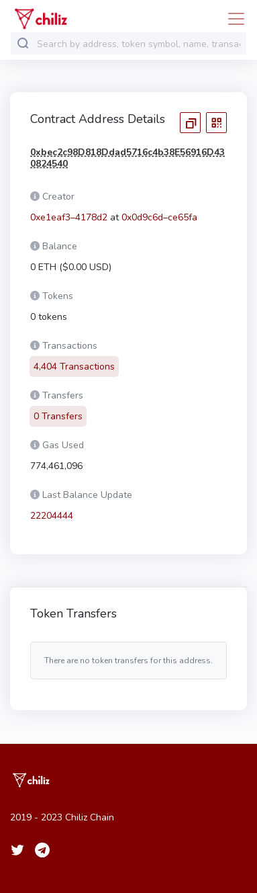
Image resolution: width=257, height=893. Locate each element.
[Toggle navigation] (232, 19)
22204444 (51, 507)
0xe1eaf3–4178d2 (68, 217)
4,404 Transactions (74, 358)
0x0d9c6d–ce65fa (159, 217)
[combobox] (138, 44)
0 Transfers (58, 408)
